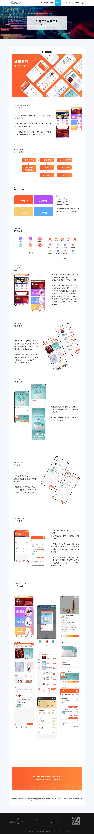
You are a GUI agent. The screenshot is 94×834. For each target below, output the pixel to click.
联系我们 (77, 3)
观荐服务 (52, 3)
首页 (41, 3)
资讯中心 (71, 3)
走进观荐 (46, 3)
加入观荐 (64, 3)
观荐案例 (58, 3)
